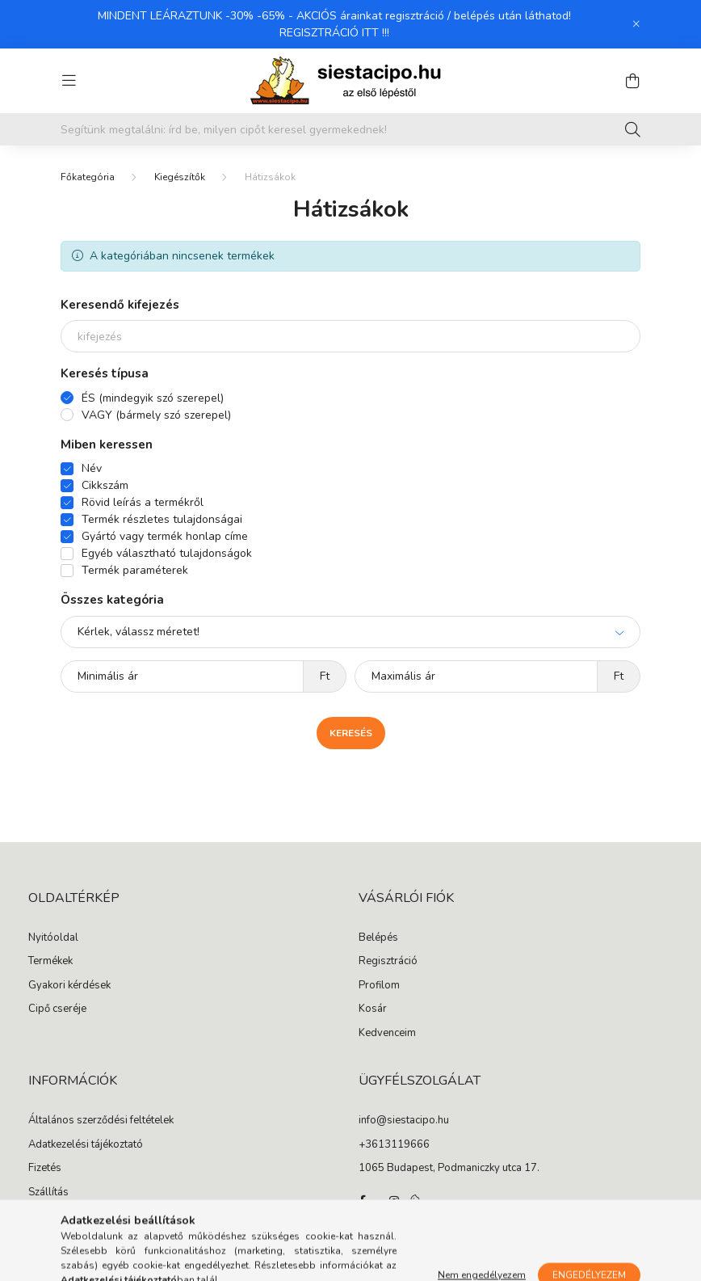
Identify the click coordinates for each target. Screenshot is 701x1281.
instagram (394, 1201)
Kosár (373, 1009)
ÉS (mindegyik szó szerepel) (153, 398)
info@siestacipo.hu (404, 1121)
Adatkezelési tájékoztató (85, 1145)
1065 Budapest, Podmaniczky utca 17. (449, 1168)
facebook (362, 1201)
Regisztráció (388, 961)
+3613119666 (394, 1145)
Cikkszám (105, 485)
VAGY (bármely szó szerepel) (156, 415)
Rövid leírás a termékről (143, 502)
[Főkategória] (88, 177)
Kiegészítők (179, 177)
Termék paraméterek (135, 570)
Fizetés (44, 1168)
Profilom (379, 986)
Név (92, 468)
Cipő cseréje (57, 1009)
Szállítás (48, 1192)
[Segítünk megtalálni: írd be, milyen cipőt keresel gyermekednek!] (350, 129)
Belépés (378, 938)
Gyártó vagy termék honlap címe (165, 536)
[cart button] (632, 81)
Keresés (351, 733)
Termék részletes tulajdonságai (162, 519)
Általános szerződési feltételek (101, 1121)
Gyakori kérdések (69, 986)
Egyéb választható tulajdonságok (167, 553)
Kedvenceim (387, 1033)
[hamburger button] (68, 81)
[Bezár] (636, 24)
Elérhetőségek (61, 1216)
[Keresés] (632, 129)
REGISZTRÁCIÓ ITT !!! (334, 32)
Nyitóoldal (53, 938)
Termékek (50, 961)
